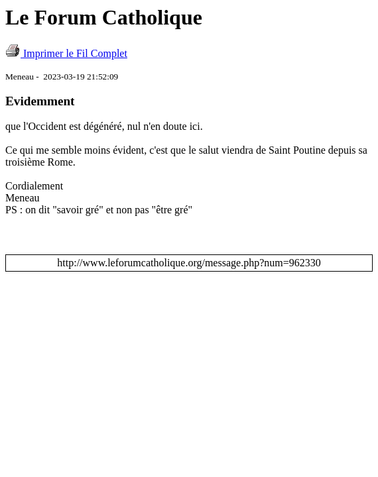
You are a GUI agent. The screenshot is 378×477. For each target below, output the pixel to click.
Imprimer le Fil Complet (75, 53)
